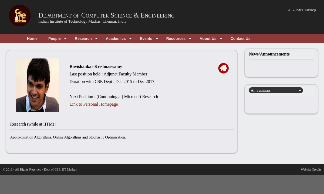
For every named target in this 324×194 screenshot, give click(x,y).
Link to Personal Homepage (94, 104)
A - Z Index (295, 10)
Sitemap (310, 10)
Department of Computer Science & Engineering (106, 15)
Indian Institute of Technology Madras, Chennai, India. (82, 21)
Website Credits (311, 169)
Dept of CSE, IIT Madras (60, 169)
